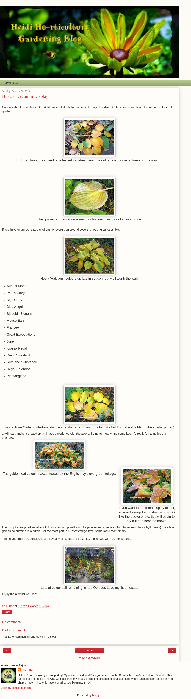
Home (90, 650)
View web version (89, 657)
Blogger (96, 695)
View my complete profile (16, 687)
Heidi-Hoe (28, 670)
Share (7, 612)
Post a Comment (13, 630)
